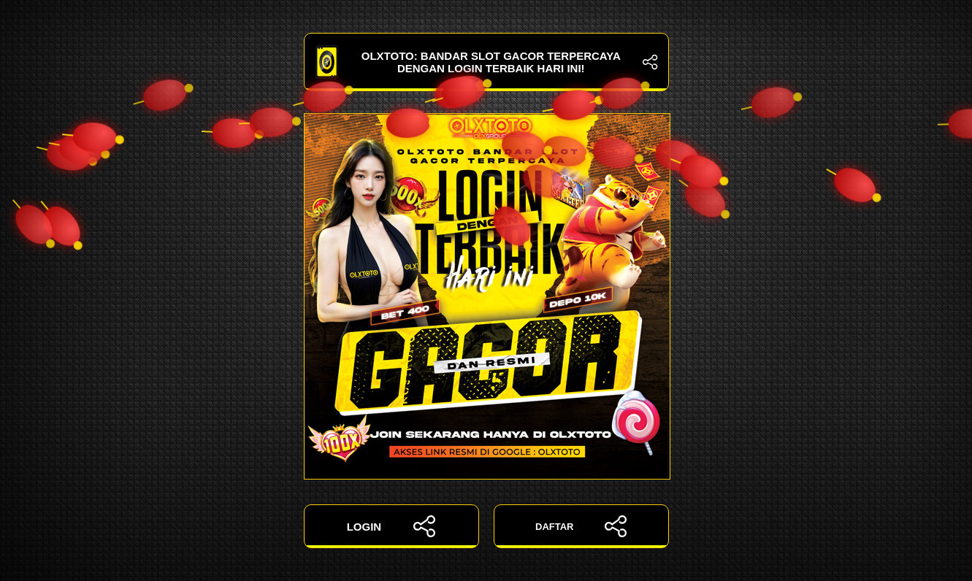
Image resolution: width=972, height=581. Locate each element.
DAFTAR (581, 526)
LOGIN (391, 526)
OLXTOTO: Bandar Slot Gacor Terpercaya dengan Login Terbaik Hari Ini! (486, 62)
